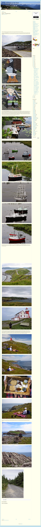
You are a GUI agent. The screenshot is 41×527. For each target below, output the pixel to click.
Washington (34, 133)
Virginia (34, 132)
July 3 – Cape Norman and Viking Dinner (36, 91)
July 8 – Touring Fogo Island (36, 87)
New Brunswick (34, 114)
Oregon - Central (34, 123)
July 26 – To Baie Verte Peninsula (36, 72)
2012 (33, 64)
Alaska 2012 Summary (35, 31)
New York (34, 116)
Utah (33, 130)
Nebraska (34, 113)
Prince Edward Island (35, 125)
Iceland (34, 106)
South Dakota (34, 128)
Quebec (34, 126)
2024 (33, 56)
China (33, 104)
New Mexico (34, 115)
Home (16, 11)
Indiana (34, 108)
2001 (33, 97)
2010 (33, 66)
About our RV (34, 35)
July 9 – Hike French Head (36, 86)
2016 (33, 61)
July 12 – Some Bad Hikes (36, 83)
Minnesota (34, 111)
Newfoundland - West (35, 118)
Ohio (33, 121)
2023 (33, 57)
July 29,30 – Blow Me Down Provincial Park (36, 68)
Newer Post (3, 11)
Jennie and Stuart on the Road (10, 3)
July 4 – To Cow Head (36, 90)
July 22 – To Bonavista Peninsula (36, 75)
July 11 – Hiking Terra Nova (36, 84)
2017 (33, 60)
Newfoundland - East (5, 14)
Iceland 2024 (34, 21)
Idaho (33, 107)
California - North (34, 103)
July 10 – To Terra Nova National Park (36, 85)
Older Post (29, 11)
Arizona (34, 101)
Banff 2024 (34, 22)
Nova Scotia (34, 120)
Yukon (33, 135)
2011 (33, 65)
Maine (33, 109)
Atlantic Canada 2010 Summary (36, 33)
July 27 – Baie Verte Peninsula (35, 70)
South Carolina (34, 127)
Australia (34, 102)
